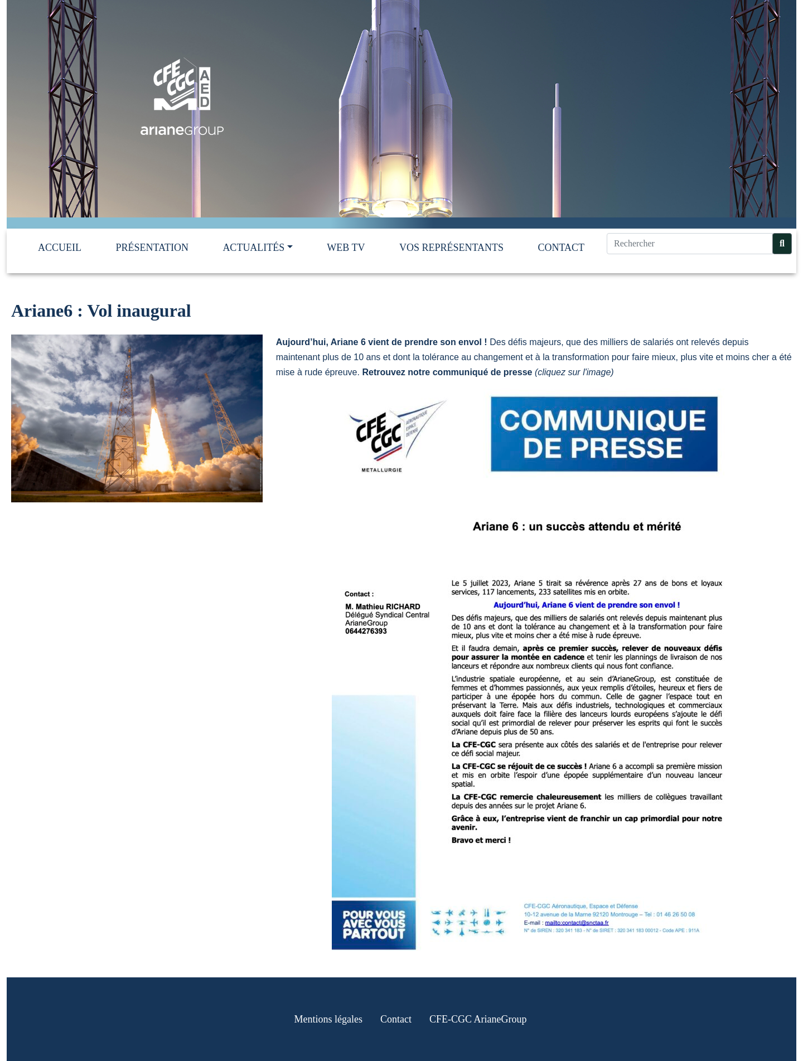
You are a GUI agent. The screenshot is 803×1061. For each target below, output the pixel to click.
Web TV (346, 247)
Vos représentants (451, 247)
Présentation (151, 247)
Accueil (59, 247)
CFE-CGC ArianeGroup (478, 1019)
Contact (561, 247)
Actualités (253, 247)
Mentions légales (328, 1019)
